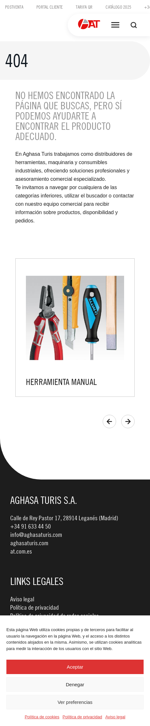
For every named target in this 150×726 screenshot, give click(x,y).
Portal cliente (49, 7)
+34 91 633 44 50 (30, 526)
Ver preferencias (75, 702)
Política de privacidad (82, 716)
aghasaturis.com (29, 543)
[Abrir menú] (115, 25)
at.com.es (21, 551)
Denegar (75, 684)
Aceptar (75, 667)
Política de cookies (42, 716)
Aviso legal (115, 716)
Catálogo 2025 (118, 7)
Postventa (14, 7)
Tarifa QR (84, 7)
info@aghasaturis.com (36, 534)
